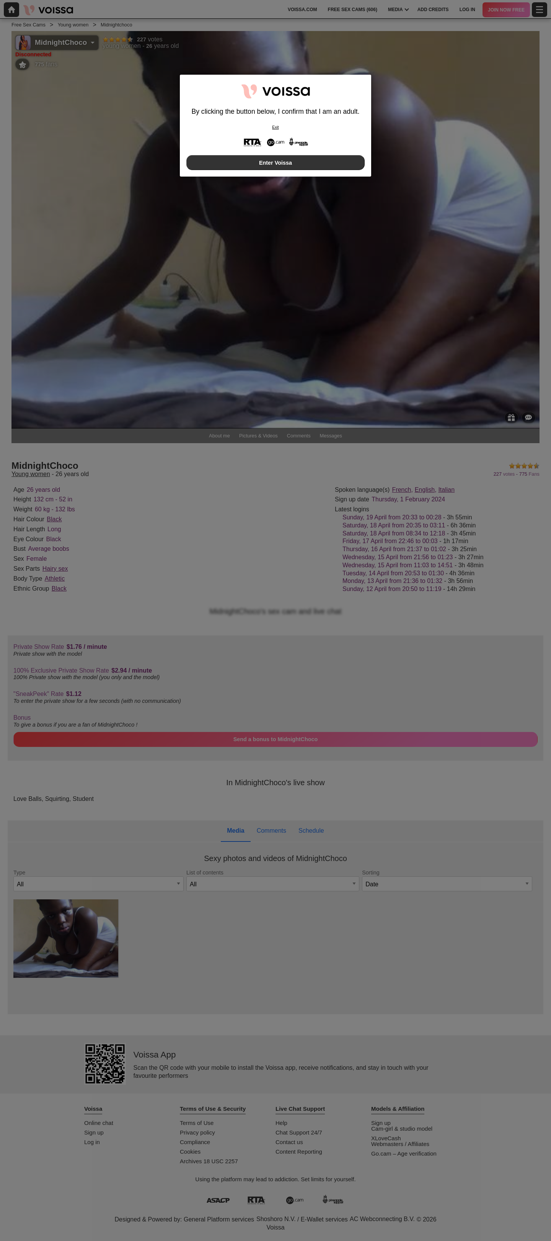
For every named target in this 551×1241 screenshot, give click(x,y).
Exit (275, 127)
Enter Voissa (275, 163)
